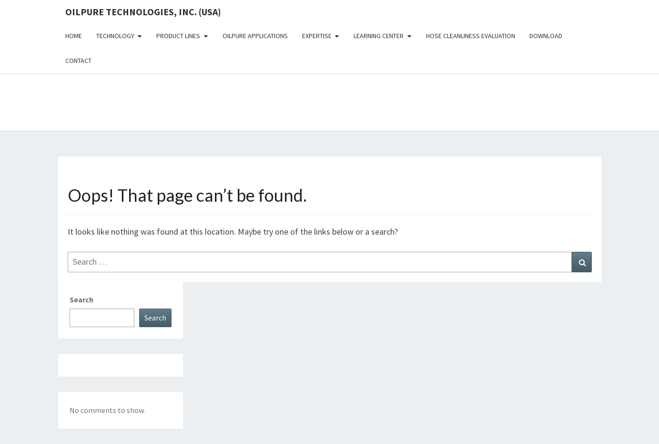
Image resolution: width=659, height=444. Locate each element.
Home (73, 35)
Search (81, 299)
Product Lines (178, 35)
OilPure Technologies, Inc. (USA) (143, 12)
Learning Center (379, 35)
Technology (115, 35)
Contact (78, 60)
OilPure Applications (255, 35)
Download (545, 35)
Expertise (317, 35)
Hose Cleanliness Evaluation (470, 35)
